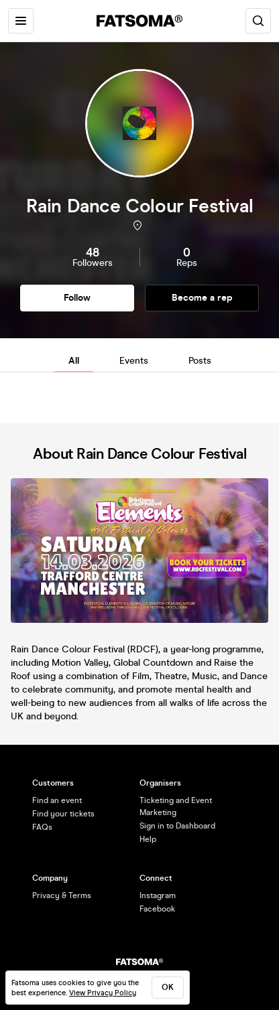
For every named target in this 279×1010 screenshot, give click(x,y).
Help (148, 839)
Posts (199, 360)
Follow (77, 297)
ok (168, 987)
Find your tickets (63, 813)
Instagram (158, 895)
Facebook (157, 909)
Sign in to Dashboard (177, 826)
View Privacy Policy (102, 993)
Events (133, 360)
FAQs (42, 827)
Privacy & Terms (61, 895)
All (73, 360)
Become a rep (202, 297)
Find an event (57, 800)
